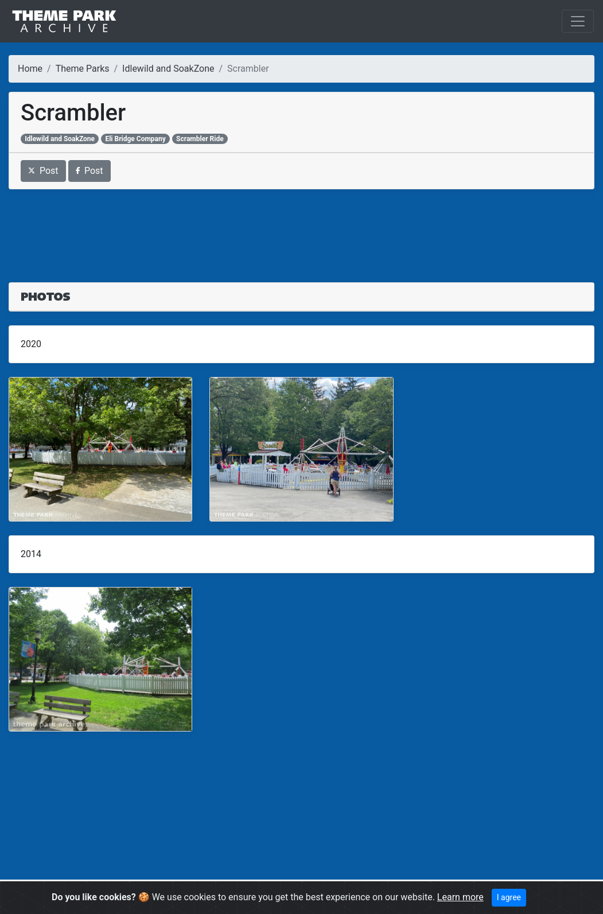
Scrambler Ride (200, 139)
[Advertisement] (301, 229)
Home (30, 68)
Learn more (460, 897)
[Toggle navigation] (578, 21)
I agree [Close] (509, 897)
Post (43, 170)
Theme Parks (83, 68)
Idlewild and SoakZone (168, 68)
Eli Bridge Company (135, 139)
